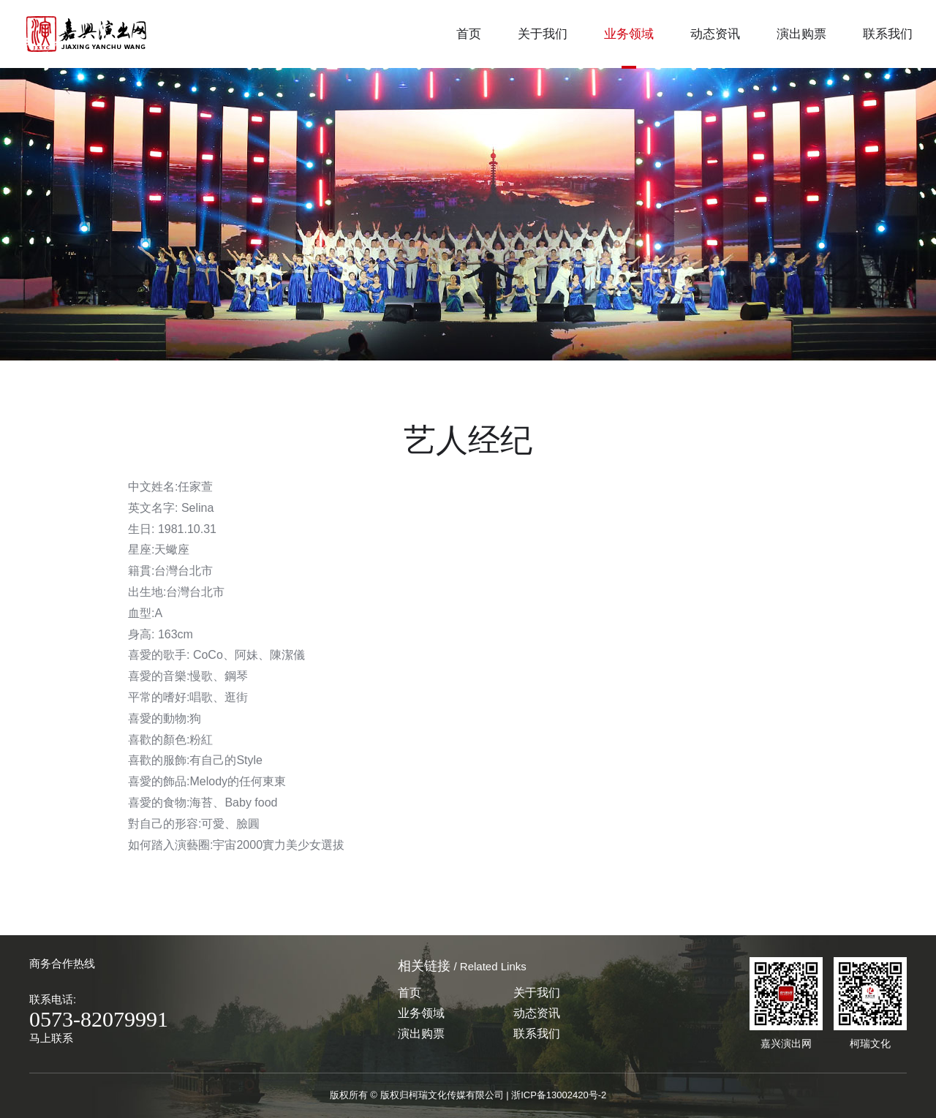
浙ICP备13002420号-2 (558, 1094)
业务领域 (629, 34)
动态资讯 (715, 34)
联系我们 (888, 34)
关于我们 (542, 34)
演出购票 (801, 34)
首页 (468, 34)
